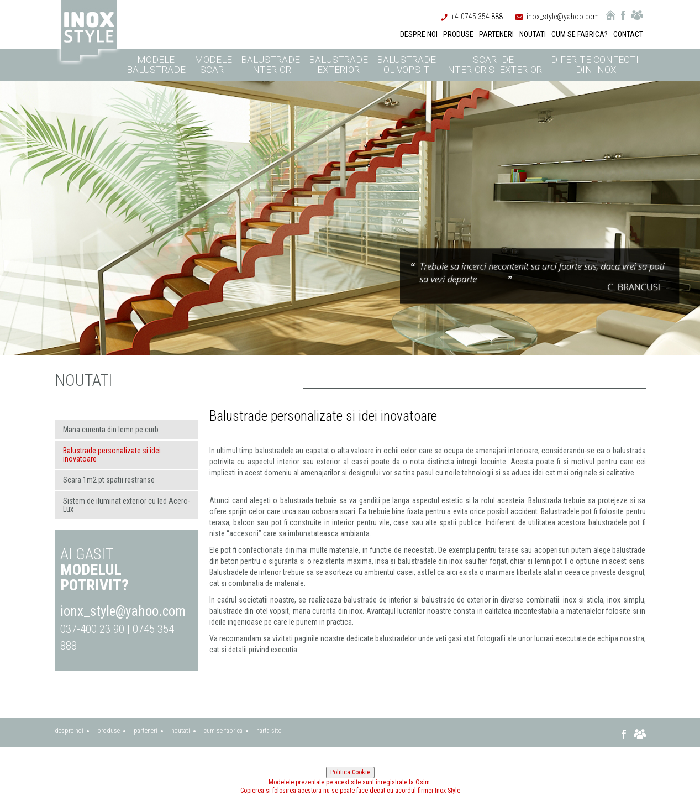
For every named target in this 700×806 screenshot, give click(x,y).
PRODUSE (458, 34)
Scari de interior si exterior (493, 64)
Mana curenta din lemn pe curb (111, 429)
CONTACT (628, 34)
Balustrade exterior (338, 64)
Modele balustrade (156, 64)
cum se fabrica (223, 731)
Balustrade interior (270, 64)
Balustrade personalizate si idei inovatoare (112, 454)
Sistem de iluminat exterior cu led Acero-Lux (126, 505)
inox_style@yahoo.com (563, 16)
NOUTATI (532, 34)
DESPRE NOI (419, 34)
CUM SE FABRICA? (579, 34)
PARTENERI (496, 34)
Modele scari (213, 64)
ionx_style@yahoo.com (123, 611)
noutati (180, 731)
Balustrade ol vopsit (406, 64)
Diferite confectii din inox (596, 64)
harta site (268, 731)
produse (108, 731)
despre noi (69, 731)
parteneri (145, 731)
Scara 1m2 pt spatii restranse (109, 479)
